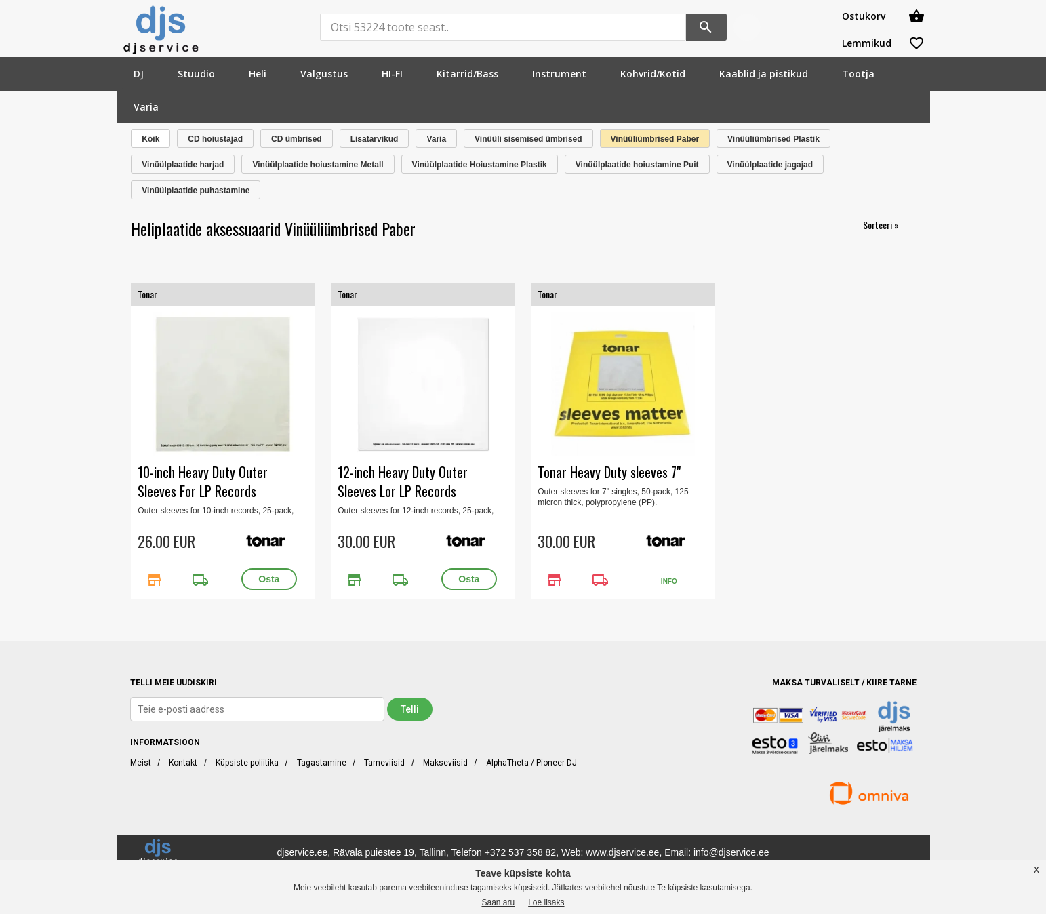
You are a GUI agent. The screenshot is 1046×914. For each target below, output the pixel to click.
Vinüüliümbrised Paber (655, 139)
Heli (257, 73)
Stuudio (196, 73)
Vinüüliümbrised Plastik (773, 139)
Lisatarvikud (374, 139)
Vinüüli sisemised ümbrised (528, 139)
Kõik (150, 139)
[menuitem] (139, 73)
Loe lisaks (546, 902)
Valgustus (324, 73)
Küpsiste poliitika (247, 763)
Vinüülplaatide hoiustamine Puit (637, 165)
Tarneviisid (384, 763)
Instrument (559, 73)
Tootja (858, 73)
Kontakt (183, 763)
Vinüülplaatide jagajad (770, 165)
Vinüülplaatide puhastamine (195, 190)
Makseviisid (445, 763)
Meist (140, 763)
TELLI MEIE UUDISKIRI (173, 683)
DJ (139, 73)
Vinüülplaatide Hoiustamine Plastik (479, 165)
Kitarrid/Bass (467, 73)
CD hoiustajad (215, 139)
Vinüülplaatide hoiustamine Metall (317, 165)
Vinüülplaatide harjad (183, 165)
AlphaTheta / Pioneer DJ (531, 763)
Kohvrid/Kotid (652, 73)
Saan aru (498, 902)
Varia (146, 106)
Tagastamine (321, 763)
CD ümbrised (296, 139)
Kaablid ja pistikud (763, 73)
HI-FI (392, 73)
